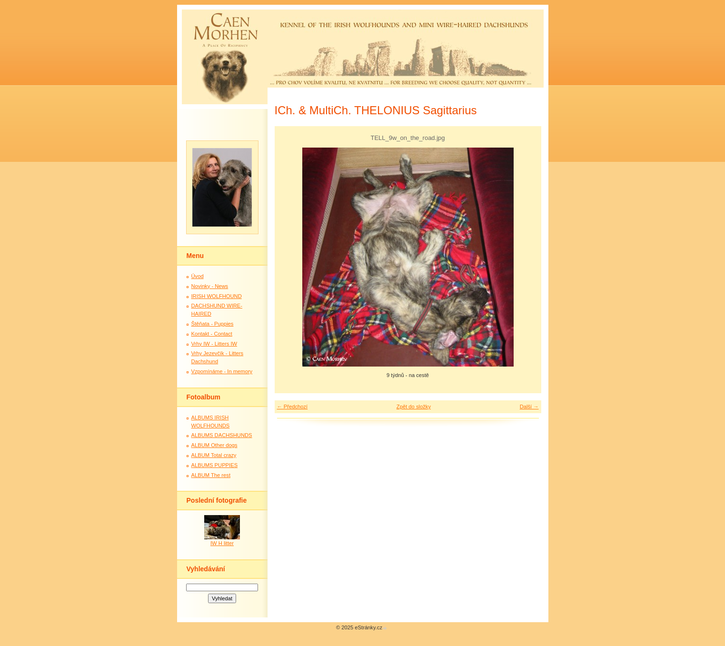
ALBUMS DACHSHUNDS (221, 435)
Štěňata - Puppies (212, 324)
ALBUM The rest (211, 475)
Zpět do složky (414, 406)
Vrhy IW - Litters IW (214, 344)
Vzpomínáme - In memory (222, 371)
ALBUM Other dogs (214, 445)
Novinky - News (209, 286)
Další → (529, 406)
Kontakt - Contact (211, 334)
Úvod (197, 276)
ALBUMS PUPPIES (214, 465)
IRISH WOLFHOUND (216, 296)
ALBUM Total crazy (214, 455)
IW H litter (222, 543)
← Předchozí (292, 406)
